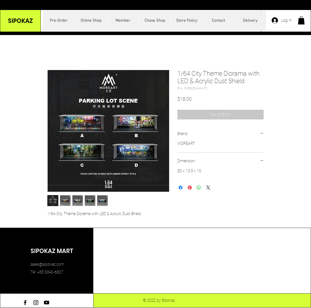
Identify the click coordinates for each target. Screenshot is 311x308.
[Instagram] (36, 302)
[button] (301, 20)
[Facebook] (25, 302)
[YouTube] (46, 302)
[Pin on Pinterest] (190, 187)
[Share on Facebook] (180, 187)
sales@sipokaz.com (47, 264)
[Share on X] (208, 187)
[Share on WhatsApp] (199, 187)
